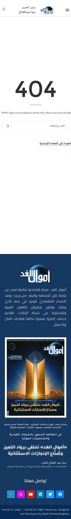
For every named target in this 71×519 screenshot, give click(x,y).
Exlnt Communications (55, 513)
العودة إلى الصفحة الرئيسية (55, 143)
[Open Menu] (67, 10)
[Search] (4, 10)
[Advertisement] (35, 209)
